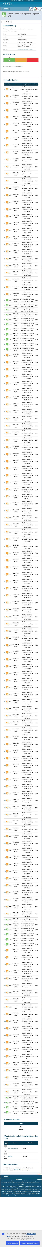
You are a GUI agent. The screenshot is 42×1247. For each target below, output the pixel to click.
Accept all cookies (12, 1243)
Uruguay (10, 1156)
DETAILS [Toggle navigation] (6, 22)
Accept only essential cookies (29, 1243)
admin (32, 0)
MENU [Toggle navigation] (4, 9)
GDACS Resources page (21, 1170)
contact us (20, 0)
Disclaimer (19, 1179)
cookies (39, 1179)
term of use (14, 0)
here (21, 66)
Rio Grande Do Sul (13, 1148)
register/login (27, 0)
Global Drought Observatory (25, 49)
